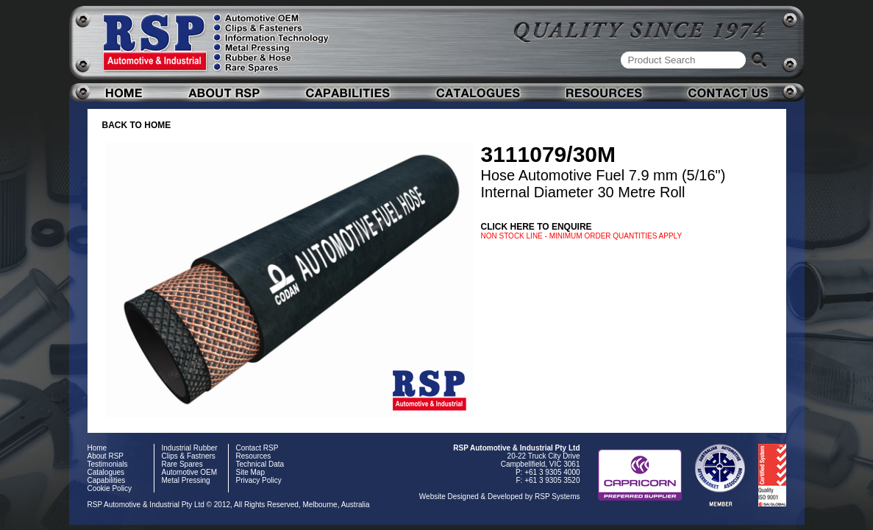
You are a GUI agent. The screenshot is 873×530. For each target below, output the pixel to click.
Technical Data (260, 464)
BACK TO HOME (136, 125)
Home (97, 448)
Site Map (250, 472)
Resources (253, 456)
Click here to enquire (536, 227)
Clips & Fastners (188, 456)
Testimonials (108, 464)
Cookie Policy (110, 488)
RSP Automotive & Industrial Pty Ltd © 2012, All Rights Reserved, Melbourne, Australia (229, 505)
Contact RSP (257, 448)
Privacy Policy (259, 480)
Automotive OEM (190, 472)
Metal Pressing (186, 480)
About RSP (106, 456)
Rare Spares (182, 464)
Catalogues (106, 472)
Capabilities (107, 480)
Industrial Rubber (190, 448)
